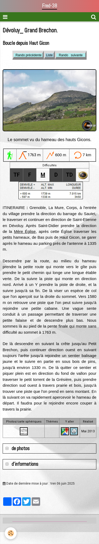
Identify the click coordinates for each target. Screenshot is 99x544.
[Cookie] (11, 533)
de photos (20, 448)
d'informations (24, 464)
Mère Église (25, 231)
